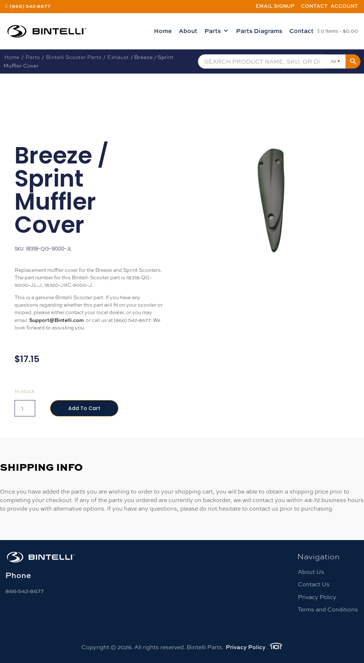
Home (163, 31)
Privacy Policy (317, 597)
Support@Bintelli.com (56, 320)
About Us (311, 572)
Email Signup (275, 5)
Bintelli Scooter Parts (73, 57)
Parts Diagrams (259, 31)
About (188, 31)
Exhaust (118, 57)
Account (344, 5)
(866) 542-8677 (30, 5)
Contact (314, 5)
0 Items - (338, 31)
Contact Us (314, 584)
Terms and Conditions (328, 609)
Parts (216, 31)
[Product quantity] (25, 408)
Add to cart (84, 408)
